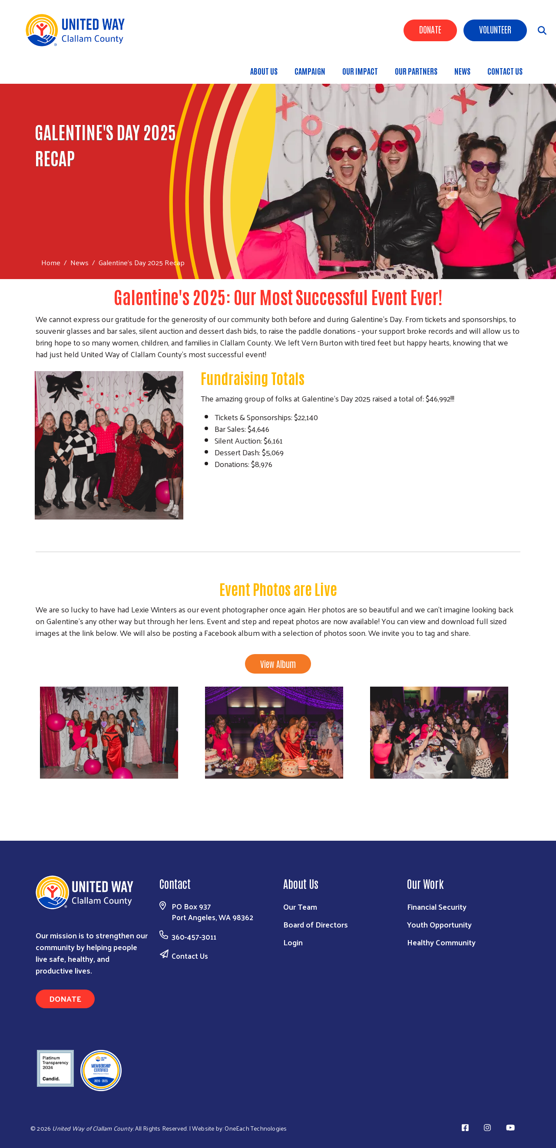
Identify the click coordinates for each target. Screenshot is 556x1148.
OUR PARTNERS (416, 71)
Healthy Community (441, 942)
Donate (430, 29)
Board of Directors (315, 924)
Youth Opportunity (439, 924)
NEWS (462, 71)
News (79, 262)
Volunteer (495, 29)
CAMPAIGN (310, 71)
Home (50, 262)
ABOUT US (264, 71)
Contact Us (190, 955)
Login (293, 942)
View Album (278, 663)
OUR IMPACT (360, 71)
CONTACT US (505, 71)
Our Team (300, 906)
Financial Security (437, 906)
